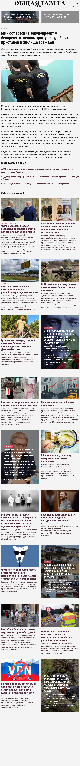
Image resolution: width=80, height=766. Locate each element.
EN (78, 6)
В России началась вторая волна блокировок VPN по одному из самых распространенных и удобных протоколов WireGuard (18, 688)
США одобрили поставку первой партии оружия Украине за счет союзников (58, 287)
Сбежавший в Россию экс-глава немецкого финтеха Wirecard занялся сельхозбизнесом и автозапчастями (58, 228)
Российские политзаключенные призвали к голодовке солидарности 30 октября (58, 517)
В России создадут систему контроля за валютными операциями (56, 458)
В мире (47, 562)
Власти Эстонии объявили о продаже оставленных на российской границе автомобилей (19, 289)
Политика (48, 327)
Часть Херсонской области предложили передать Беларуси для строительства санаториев (18, 228)
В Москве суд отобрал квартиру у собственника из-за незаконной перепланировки (38, 183)
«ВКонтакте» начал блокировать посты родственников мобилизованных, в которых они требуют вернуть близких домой (18, 574)
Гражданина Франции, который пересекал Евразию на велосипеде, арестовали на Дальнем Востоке (18, 345)
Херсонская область (8, 223)
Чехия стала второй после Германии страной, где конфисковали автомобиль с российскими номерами (56, 636)
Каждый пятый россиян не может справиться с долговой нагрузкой (19, 403)
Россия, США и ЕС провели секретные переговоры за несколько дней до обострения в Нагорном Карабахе (59, 571)
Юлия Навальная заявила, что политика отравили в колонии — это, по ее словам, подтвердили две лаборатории (59, 336)
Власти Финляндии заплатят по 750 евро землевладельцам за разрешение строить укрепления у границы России (57, 683)
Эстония (4, 284)
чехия (43, 629)
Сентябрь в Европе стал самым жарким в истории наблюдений (18, 631)
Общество (40, 6)
